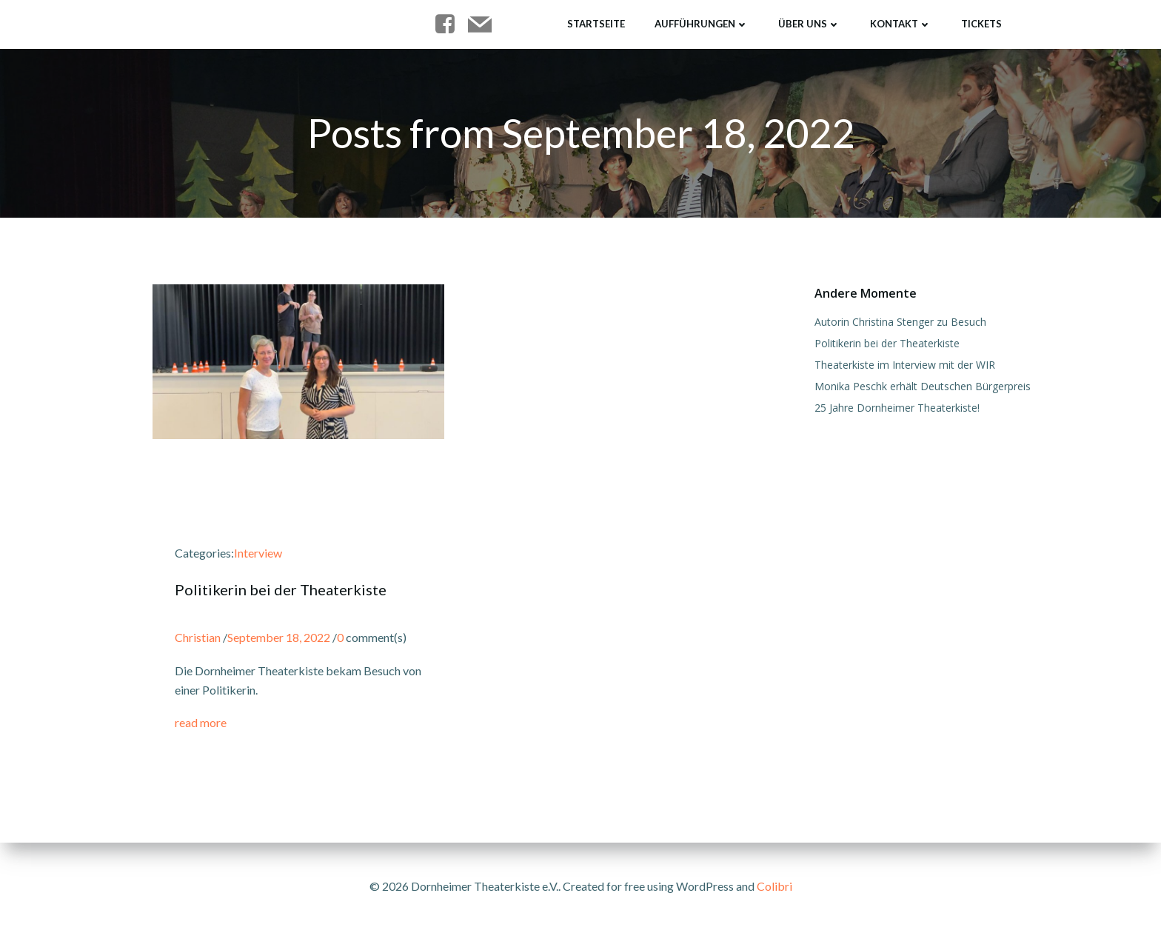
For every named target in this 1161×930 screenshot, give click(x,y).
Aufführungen (702, 24)
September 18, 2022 (278, 637)
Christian (198, 637)
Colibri (774, 886)
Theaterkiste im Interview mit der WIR (904, 365)
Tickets (981, 24)
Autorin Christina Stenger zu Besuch (900, 322)
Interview (258, 553)
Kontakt (900, 24)
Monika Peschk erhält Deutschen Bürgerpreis (922, 386)
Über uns (809, 24)
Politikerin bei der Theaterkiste (887, 343)
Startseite (596, 24)
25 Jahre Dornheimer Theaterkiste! (897, 408)
